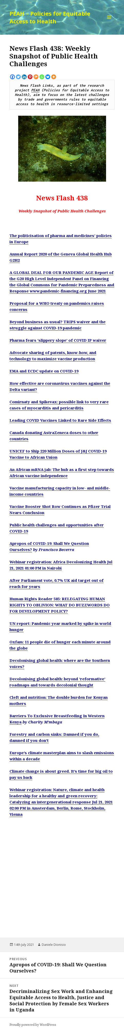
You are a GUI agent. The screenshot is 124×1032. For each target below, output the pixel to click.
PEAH (35, 90)
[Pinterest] (30, 76)
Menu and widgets (109, 22)
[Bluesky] (47, 76)
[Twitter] (18, 76)
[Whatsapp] (41, 76)
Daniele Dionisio (54, 944)
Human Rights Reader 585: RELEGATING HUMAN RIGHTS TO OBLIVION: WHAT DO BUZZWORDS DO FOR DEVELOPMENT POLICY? (59, 605)
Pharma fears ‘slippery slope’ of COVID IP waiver (57, 340)
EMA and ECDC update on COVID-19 (43, 371)
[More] (53, 76)
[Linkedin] (24, 76)
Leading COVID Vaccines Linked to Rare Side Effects (60, 420)
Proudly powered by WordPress (32, 1025)
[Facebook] (12, 76)
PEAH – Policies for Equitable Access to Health (49, 17)
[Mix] (36, 76)
